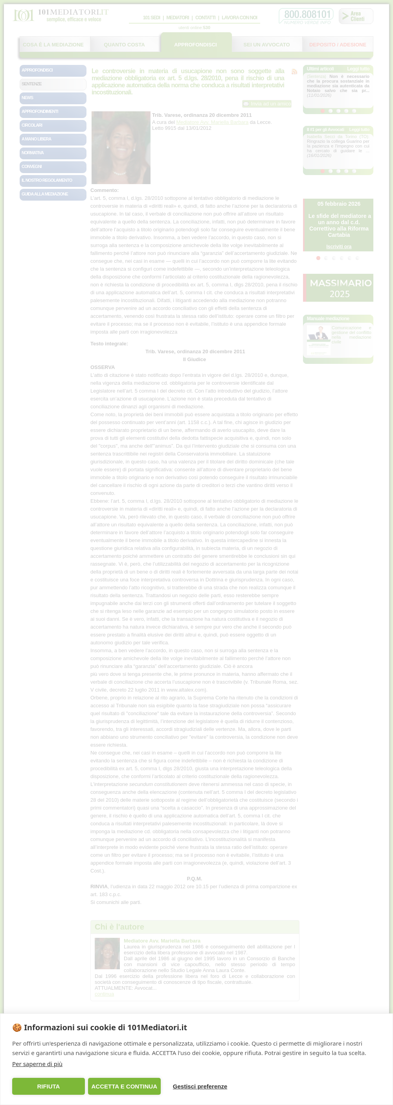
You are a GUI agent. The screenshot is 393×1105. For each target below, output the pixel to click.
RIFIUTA (48, 1086)
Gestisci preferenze (200, 1086)
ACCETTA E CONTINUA (124, 1086)
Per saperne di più (37, 1064)
